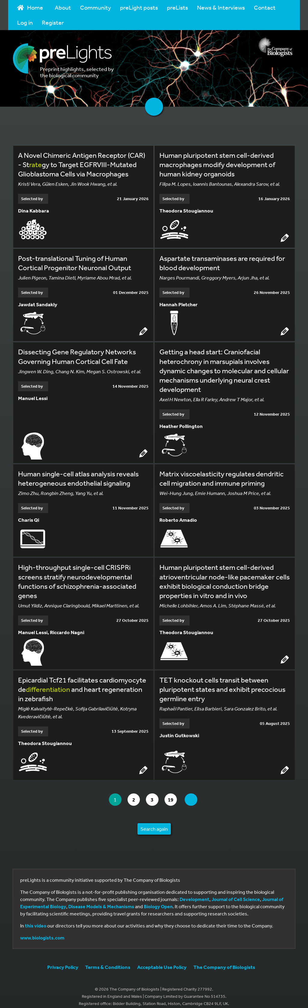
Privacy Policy (62, 961)
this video (35, 919)
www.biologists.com (42, 931)
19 (175, 793)
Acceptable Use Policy (161, 961)
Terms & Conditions (107, 961)
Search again (154, 822)
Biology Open (158, 900)
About (63, 7)
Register (53, 22)
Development (194, 893)
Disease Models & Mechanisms (101, 900)
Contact (265, 7)
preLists (177, 7)
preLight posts (139, 7)
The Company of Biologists (224, 961)
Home (30, 7)
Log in (25, 22)
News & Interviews (221, 7)
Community (95, 7)
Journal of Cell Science (235, 893)
